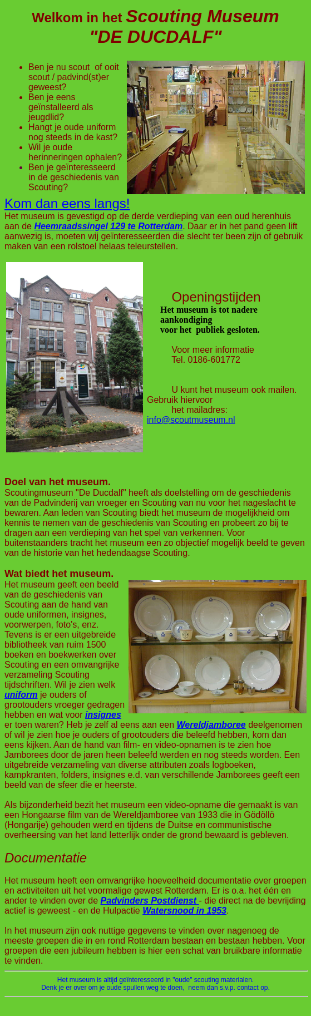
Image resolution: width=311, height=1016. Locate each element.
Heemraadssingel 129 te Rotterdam (108, 226)
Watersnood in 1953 (184, 910)
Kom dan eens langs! (67, 203)
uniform (21, 694)
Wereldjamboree (211, 724)
